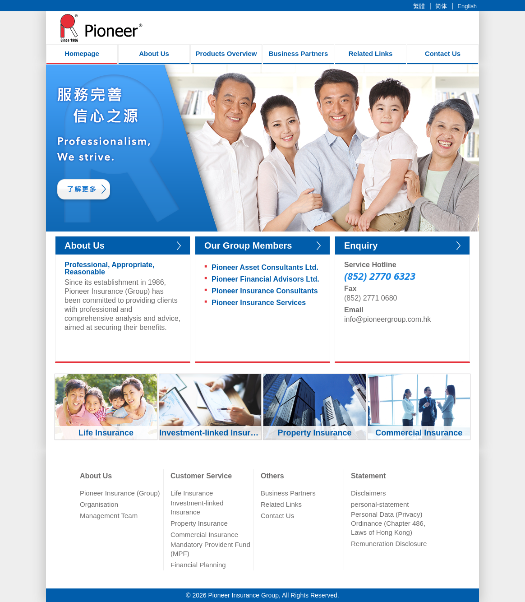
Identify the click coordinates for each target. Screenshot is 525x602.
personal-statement (380, 504)
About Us (154, 53)
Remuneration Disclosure (389, 543)
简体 (441, 6)
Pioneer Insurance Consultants (265, 291)
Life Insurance (191, 493)
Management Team (109, 515)
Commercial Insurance (204, 534)
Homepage (81, 53)
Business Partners (298, 53)
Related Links (371, 53)
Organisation (99, 504)
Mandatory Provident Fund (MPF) (210, 549)
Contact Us (443, 53)
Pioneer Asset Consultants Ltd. (265, 267)
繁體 (419, 6)
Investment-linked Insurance (197, 507)
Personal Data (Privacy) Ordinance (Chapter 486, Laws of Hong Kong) (388, 523)
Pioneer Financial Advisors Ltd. (265, 279)
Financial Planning (198, 565)
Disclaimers (368, 493)
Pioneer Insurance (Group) (120, 493)
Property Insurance (199, 523)
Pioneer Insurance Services (259, 302)
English (467, 6)
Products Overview (226, 53)
